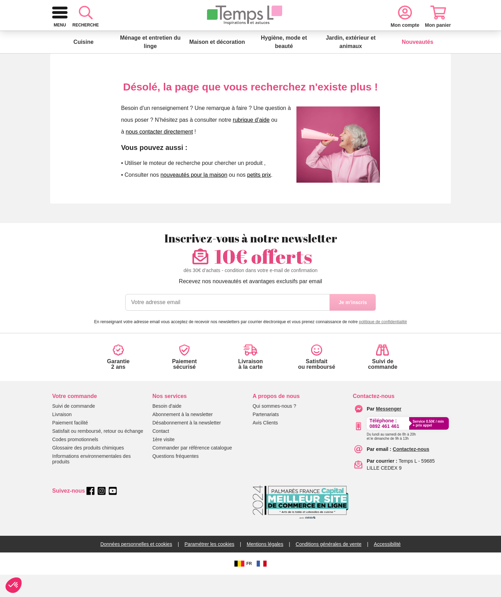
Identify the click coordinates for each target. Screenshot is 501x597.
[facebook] (90, 513)
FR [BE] (242, 586)
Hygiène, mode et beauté (284, 64)
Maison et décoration (217, 64)
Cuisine (83, 64)
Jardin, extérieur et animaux (350, 64)
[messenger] (388, 431)
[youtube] (112, 513)
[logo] (90, 32)
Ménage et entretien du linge (150, 64)
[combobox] (240, 32)
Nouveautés (418, 64)
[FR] (262, 586)
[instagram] (101, 513)
